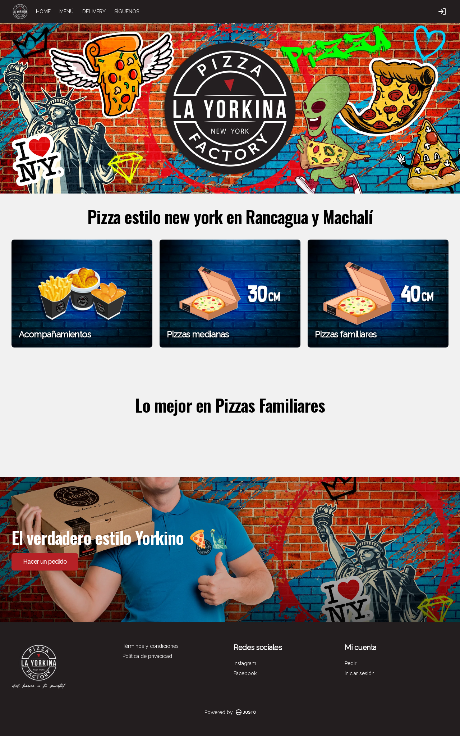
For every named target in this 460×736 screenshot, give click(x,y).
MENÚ (66, 11)
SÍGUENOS (126, 11)
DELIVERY (94, 11)
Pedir (350, 663)
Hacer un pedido (45, 561)
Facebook (245, 673)
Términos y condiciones (151, 646)
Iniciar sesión (359, 673)
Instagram (245, 663)
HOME (43, 11)
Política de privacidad (147, 656)
